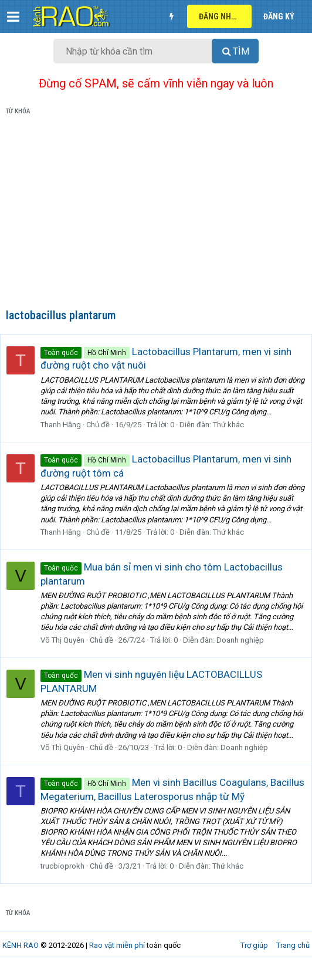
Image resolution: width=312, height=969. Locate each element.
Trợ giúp (254, 945)
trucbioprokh (62, 866)
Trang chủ (293, 945)
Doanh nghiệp (240, 640)
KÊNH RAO (20, 945)
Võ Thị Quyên (62, 640)
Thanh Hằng (60, 424)
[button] (13, 16)
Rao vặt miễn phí (117, 945)
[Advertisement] (156, 214)
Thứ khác (228, 424)
